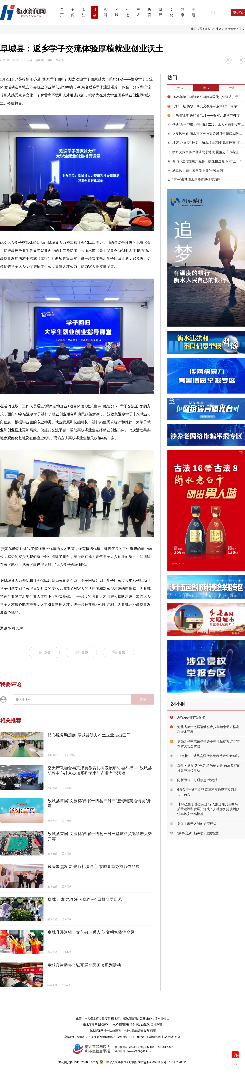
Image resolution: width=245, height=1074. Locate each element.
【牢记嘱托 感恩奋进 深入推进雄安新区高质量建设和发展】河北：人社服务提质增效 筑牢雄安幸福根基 (208, 809)
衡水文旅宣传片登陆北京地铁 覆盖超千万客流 (203, 152)
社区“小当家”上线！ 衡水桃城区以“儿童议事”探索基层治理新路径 (206, 143)
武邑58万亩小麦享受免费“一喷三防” (195, 170)
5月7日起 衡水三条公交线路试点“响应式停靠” (202, 106)
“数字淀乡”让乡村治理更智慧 (198, 833)
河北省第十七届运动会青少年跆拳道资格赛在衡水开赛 (208, 729)
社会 (218, 28)
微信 (118, 652)
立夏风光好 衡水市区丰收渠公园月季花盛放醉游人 (206, 133)
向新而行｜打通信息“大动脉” (198, 780)
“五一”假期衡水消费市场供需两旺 (193, 179)
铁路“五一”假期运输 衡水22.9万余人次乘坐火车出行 (206, 124)
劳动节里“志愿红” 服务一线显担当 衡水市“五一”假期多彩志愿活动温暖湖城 (206, 161)
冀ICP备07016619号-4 (78, 1036)
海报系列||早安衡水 (191, 717)
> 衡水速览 (229, 28)
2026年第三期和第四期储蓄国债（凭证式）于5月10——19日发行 (206, 97)
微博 (81, 652)
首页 (208, 28)
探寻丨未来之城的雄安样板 (196, 823)
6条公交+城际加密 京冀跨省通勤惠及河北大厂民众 (207, 792)
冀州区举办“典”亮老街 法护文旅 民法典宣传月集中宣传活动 (208, 768)
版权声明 (156, 1024)
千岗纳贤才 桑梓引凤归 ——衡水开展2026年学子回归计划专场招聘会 (206, 115)
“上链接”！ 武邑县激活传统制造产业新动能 (208, 756)
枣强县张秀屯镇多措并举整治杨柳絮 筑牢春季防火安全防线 (208, 744)
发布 (142, 699)
